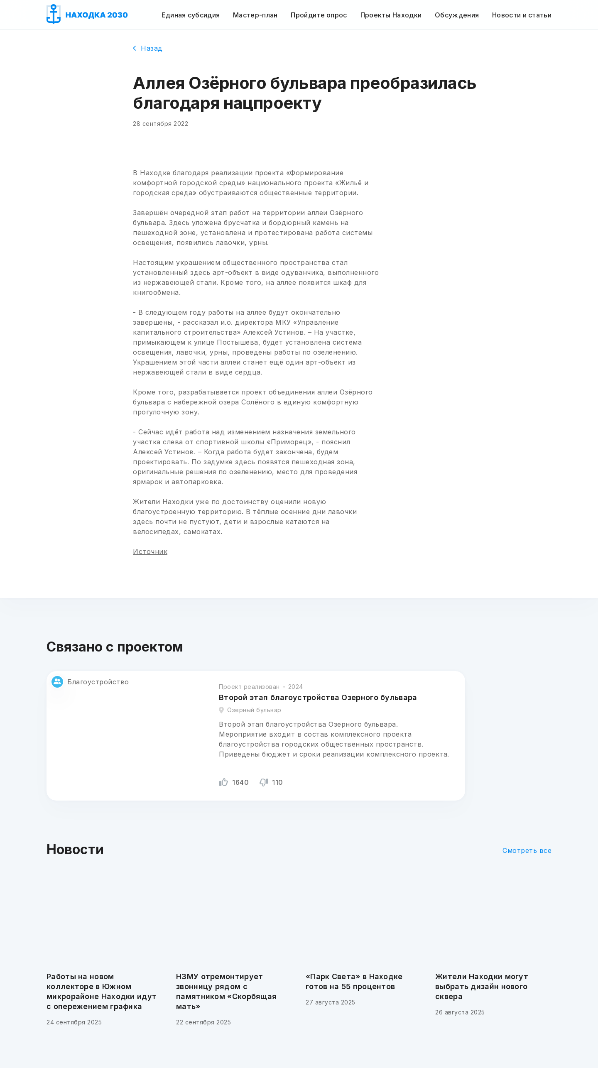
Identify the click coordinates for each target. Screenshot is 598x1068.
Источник (150, 551)
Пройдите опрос (319, 15)
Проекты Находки (391, 15)
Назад (148, 48)
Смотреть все (526, 850)
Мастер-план (255, 15)
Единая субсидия (191, 15)
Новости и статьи (521, 15)
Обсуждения (457, 15)
